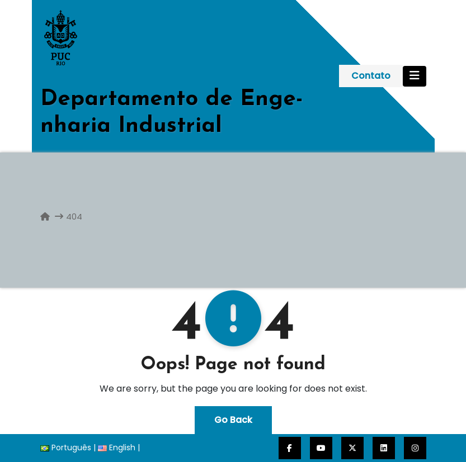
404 (74, 216)
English (116, 447)
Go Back (233, 419)
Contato (370, 75)
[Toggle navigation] (414, 76)
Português (65, 447)
